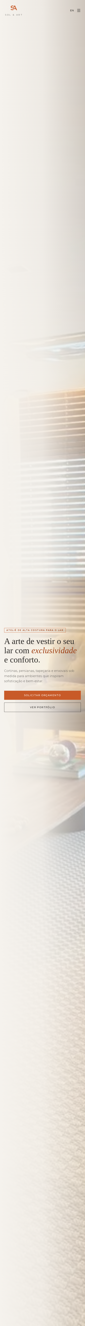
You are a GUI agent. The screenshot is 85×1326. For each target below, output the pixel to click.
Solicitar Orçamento (42, 695)
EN (72, 10)
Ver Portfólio (42, 707)
